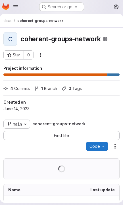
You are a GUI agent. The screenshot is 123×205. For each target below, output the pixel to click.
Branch (45, 88)
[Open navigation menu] (15, 6)
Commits (16, 88)
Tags (72, 88)
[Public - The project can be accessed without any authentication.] (105, 39)
